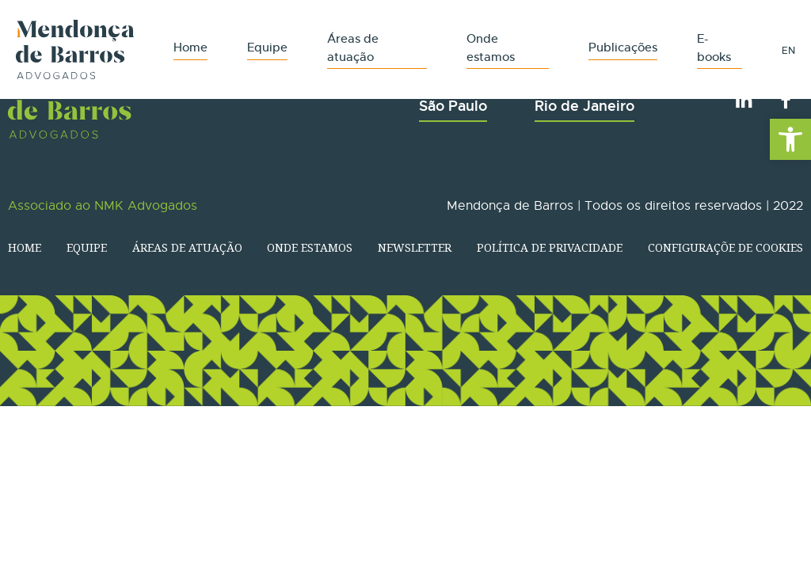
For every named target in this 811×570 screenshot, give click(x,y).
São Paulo (453, 106)
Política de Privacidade (550, 247)
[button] (790, 139)
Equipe (267, 47)
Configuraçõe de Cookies (725, 247)
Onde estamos (309, 247)
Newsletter (414, 247)
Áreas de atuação (187, 247)
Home (190, 47)
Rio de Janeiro (584, 106)
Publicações (622, 47)
